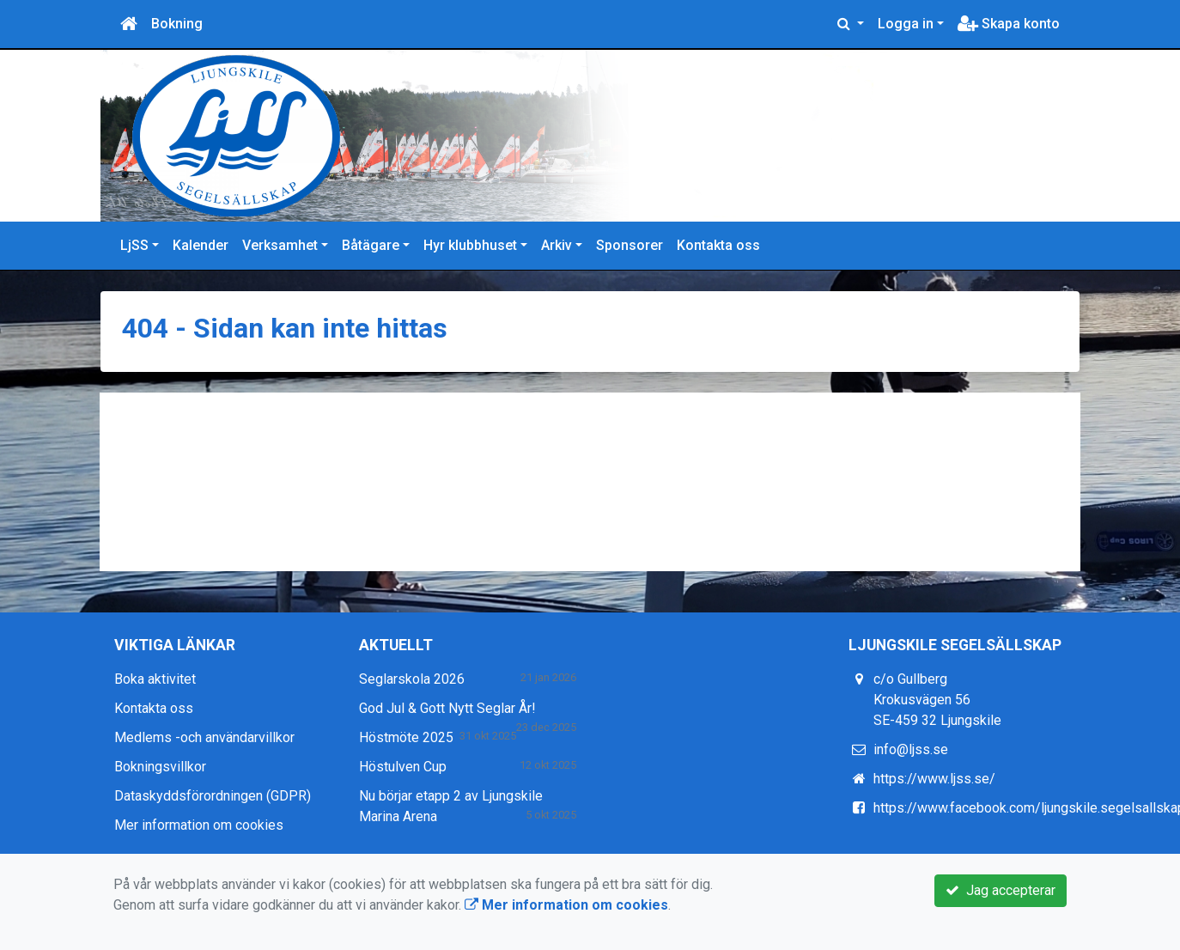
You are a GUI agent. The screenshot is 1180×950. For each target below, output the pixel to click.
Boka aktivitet (155, 679)
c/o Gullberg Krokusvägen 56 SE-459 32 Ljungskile (937, 699)
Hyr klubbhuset (470, 245)
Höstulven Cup (403, 766)
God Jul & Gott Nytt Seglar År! (447, 708)
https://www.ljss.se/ (934, 778)
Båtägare (370, 245)
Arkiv (556, 245)
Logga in (906, 23)
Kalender (200, 245)
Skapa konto (1009, 23)
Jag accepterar (1000, 890)
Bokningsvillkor (160, 766)
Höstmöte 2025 (406, 737)
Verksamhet (280, 245)
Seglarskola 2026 (412, 679)
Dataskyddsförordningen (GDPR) (212, 796)
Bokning (177, 23)
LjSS (134, 245)
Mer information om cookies (198, 825)
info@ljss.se (910, 749)
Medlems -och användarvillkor (204, 737)
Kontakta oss (718, 245)
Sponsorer (629, 245)
